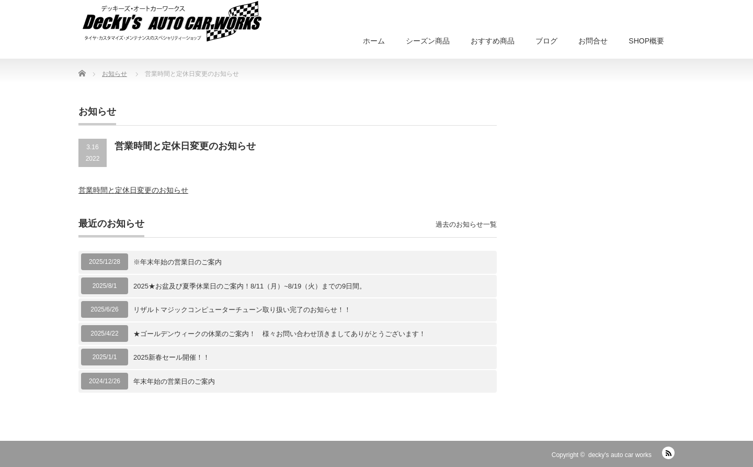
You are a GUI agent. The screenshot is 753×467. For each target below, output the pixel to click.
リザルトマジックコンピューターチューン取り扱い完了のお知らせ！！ (242, 310)
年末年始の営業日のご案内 (174, 381)
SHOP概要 (646, 41)
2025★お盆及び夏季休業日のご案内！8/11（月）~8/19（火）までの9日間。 (249, 286)
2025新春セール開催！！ (171, 357)
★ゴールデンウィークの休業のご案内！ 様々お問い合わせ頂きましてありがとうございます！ (279, 334)
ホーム (374, 41)
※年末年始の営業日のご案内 (177, 262)
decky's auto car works (620, 455)
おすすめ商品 (493, 41)
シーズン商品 (428, 41)
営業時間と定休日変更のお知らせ (133, 190)
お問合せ (593, 41)
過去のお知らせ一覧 (466, 224)
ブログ (546, 41)
